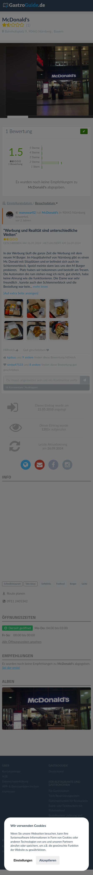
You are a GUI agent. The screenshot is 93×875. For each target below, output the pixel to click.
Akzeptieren (47, 860)
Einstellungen (23, 860)
